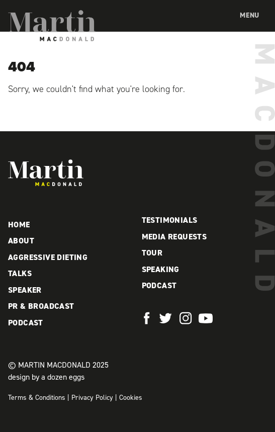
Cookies (130, 397)
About (21, 240)
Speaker (25, 290)
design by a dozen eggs (46, 377)
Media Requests (174, 236)
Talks (20, 273)
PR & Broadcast (41, 306)
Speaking (160, 269)
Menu (249, 15)
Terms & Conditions (36, 397)
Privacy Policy (92, 397)
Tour (152, 252)
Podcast (25, 322)
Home (19, 224)
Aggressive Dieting (47, 257)
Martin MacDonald (52, 25)
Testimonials (170, 220)
